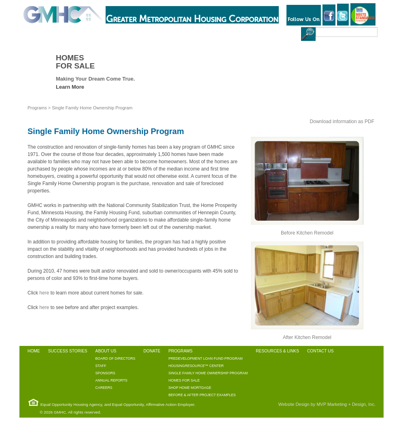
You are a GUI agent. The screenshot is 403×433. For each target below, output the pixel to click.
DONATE (139, 33)
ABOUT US (109, 33)
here (44, 293)
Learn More (70, 87)
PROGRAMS (169, 33)
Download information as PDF (342, 121)
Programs (37, 107)
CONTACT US (264, 33)
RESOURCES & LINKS (216, 33)
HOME (31, 33)
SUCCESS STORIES (67, 33)
